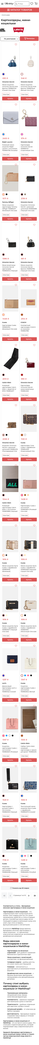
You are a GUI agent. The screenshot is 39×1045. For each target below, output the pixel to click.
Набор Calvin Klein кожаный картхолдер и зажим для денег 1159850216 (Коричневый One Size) (29, 750)
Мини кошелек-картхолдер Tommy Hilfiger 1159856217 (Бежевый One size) (9, 208)
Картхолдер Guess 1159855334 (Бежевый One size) (9, 327)
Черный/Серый (6, 555)
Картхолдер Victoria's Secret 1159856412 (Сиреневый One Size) (27, 148)
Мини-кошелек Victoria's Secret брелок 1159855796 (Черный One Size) (28, 268)
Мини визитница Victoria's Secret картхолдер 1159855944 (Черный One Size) (9, 269)
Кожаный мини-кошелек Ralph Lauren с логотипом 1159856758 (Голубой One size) (9, 148)
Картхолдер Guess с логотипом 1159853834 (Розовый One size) (29, 508)
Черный (6, 194)
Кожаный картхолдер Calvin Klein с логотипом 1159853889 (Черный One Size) (9, 509)
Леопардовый (25, 194)
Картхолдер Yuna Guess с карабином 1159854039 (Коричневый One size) (28, 449)
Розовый (22, 495)
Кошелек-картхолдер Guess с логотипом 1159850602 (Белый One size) (28, 689)
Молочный (6, 615)
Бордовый (22, 375)
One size (6, 155)
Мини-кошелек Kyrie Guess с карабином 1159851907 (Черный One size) (10, 628)
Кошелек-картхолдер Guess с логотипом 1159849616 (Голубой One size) (28, 870)
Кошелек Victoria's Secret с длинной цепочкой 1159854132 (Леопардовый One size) (10, 449)
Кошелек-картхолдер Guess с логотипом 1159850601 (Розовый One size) (10, 750)
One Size (6, 94)
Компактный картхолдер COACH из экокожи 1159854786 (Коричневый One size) (28, 329)
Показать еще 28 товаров (20, 888)
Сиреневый (22, 134)
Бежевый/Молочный (3, 555)
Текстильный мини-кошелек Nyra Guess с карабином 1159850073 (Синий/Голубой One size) (28, 810)
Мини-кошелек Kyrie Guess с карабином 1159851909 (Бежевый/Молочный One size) (10, 569)
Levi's (20, 30)
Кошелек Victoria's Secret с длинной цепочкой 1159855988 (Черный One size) (29, 208)
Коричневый (22, 315)
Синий (3, 74)
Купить (10, 98)
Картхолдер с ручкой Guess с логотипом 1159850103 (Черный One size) (9, 810)
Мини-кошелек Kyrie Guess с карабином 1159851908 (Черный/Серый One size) (28, 568)
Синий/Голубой (22, 796)
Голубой (3, 134)
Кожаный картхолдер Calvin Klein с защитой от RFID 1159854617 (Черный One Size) (9, 389)
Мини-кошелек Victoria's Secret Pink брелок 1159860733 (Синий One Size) (10, 87)
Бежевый (3, 194)
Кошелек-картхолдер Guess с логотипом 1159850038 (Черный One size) (9, 870)
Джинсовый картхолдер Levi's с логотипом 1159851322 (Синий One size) (9, 689)
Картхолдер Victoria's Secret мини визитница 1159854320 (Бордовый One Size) (29, 389)
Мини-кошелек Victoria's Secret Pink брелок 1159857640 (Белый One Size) (28, 87)
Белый (22, 74)
